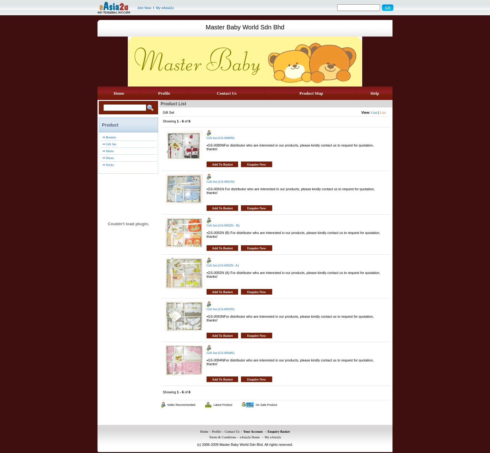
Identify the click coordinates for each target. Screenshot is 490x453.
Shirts (110, 151)
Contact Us (227, 93)
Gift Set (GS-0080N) (220, 138)
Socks (110, 165)
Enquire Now (256, 164)
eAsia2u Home (250, 437)
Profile (164, 93)
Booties (111, 137)
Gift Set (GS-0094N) (220, 353)
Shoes (110, 158)
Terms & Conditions (222, 437)
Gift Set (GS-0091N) (220, 181)
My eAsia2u (165, 8)
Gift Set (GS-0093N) (220, 309)
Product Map (311, 93)
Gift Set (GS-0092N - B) (223, 225)
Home (118, 93)
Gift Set (111, 144)
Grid (374, 112)
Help (374, 93)
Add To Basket (222, 164)
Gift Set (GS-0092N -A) (223, 265)
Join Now (144, 8)
